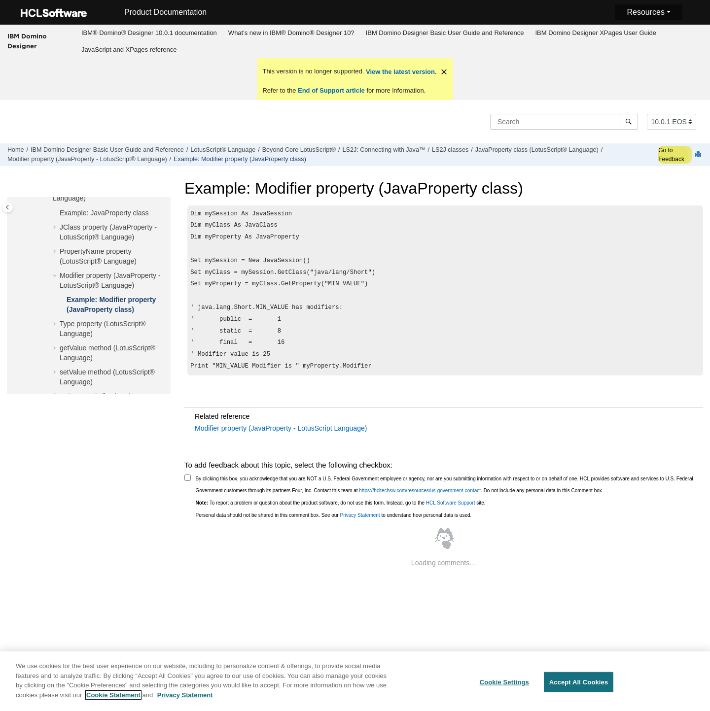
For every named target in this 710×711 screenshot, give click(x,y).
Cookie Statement (113, 700)
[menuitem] (148, 33)
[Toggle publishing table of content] (7, 207)
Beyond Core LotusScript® (299, 149)
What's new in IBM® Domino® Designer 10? (291, 32)
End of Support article (331, 90)
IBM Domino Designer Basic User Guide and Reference (445, 32)
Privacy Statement (360, 529)
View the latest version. (400, 71)
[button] (56, 213)
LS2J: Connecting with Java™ (384, 149)
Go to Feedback (671, 155)
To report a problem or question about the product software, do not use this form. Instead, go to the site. (341, 516)
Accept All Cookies (578, 687)
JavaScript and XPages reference (129, 49)
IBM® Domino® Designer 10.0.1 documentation (149, 32)
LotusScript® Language (222, 149)
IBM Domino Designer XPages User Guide (595, 32)
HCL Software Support (450, 516)
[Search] (628, 122)
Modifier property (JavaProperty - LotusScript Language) (281, 442)
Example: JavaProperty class (104, 213)
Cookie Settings (504, 687)
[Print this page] (699, 155)
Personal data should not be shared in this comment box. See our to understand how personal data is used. (334, 529)
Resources (645, 12)
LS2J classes (450, 149)
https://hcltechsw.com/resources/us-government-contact (420, 504)
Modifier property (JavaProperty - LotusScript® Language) (87, 159)
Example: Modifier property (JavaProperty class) (240, 159)
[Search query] (564, 122)
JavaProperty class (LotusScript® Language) (537, 149)
